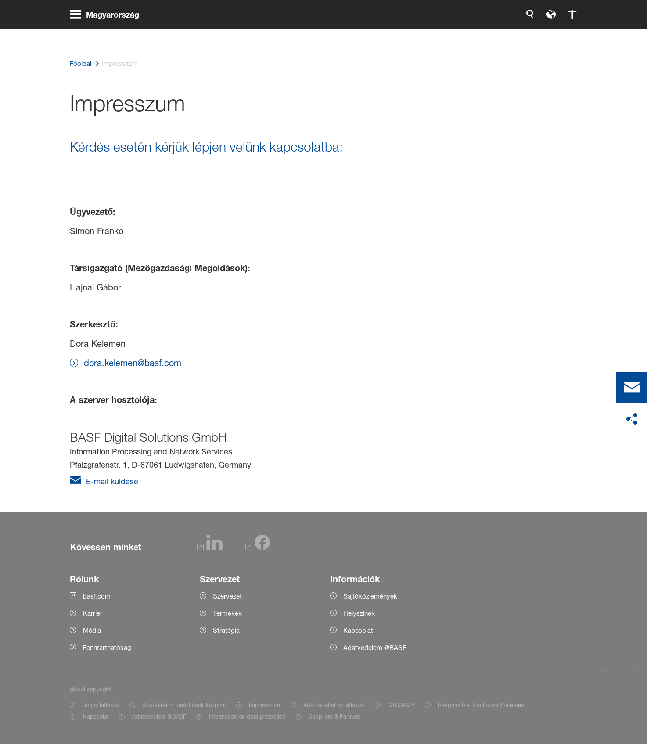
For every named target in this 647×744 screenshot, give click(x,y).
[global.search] (437, 35)
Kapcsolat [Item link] (96, 716)
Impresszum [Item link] (264, 704)
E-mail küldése (111, 481)
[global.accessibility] (479, 35)
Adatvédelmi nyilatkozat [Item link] (333, 704)
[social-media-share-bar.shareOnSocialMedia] (631, 419)
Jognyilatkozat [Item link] (101, 704)
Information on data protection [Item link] (247, 716)
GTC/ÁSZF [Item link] (401, 704)
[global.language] (458, 35)
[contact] (631, 387)
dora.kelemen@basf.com (132, 363)
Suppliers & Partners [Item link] (335, 716)
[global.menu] (108, 35)
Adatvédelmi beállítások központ (184, 704)
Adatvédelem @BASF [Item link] (159, 716)
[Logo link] (542, 35)
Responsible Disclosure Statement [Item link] (482, 704)
